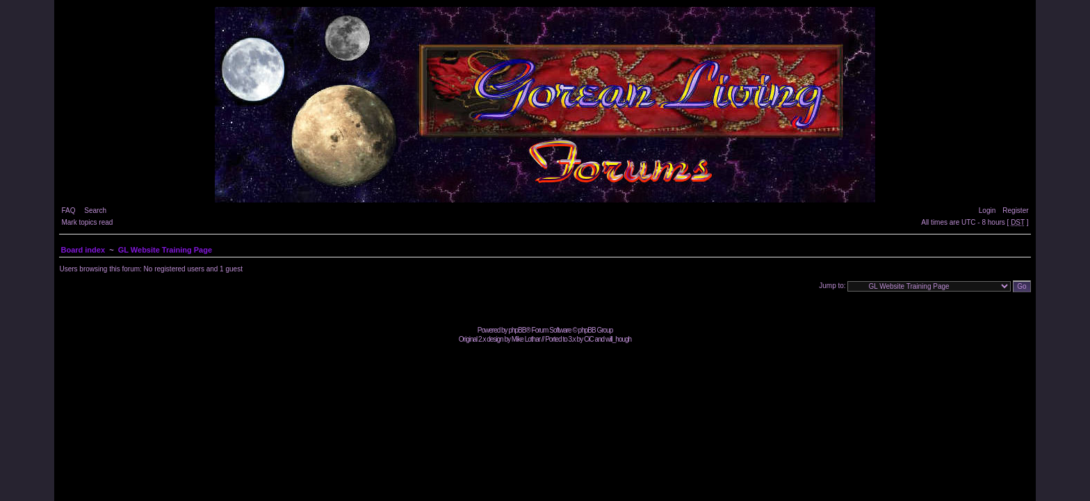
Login (987, 210)
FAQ (68, 210)
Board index (82, 250)
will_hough (618, 339)
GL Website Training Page (165, 250)
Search (95, 210)
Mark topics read (87, 222)
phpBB (517, 330)
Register (1015, 210)
